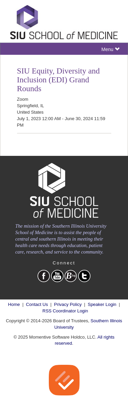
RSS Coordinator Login (65, 310)
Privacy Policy (68, 304)
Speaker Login (102, 304)
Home (14, 304)
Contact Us (37, 304)
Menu (110, 49)
